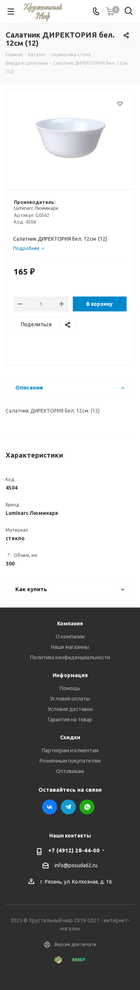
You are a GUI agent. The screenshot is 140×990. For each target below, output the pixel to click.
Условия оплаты (70, 699)
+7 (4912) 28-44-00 (74, 850)
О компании (70, 637)
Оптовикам (70, 771)
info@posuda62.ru (76, 865)
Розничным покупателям (70, 761)
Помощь (70, 688)
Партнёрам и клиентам (70, 750)
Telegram (68, 807)
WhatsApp (87, 807)
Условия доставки (70, 709)
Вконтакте (49, 807)
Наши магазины (70, 647)
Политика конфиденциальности (70, 657)
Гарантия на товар (70, 720)
